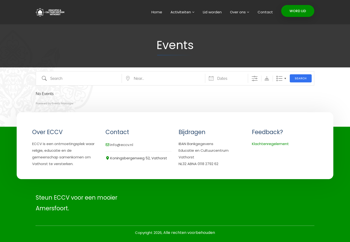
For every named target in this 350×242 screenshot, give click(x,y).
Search (301, 78)
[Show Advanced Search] (255, 78)
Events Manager (63, 103)
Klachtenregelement (270, 143)
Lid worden (212, 12)
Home (156, 12)
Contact (265, 12)
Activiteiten (180, 12)
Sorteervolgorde (267, 78)
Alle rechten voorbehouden (189, 232)
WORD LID (298, 11)
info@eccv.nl (121, 144)
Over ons (238, 12)
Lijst (279, 78)
